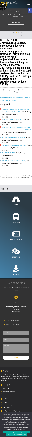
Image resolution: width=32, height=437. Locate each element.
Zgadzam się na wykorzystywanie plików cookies (16, 432)
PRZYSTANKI (16, 255)
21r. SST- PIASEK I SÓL (8, 153)
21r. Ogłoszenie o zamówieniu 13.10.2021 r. (14, 145)
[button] (30, 10)
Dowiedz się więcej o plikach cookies (16, 434)
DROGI (16, 237)
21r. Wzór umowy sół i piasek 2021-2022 (13, 160)
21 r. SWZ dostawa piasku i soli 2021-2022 (14, 137)
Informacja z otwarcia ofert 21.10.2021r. (13, 119)
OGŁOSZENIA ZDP (16, 272)
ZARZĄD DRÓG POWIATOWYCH (12, 3)
